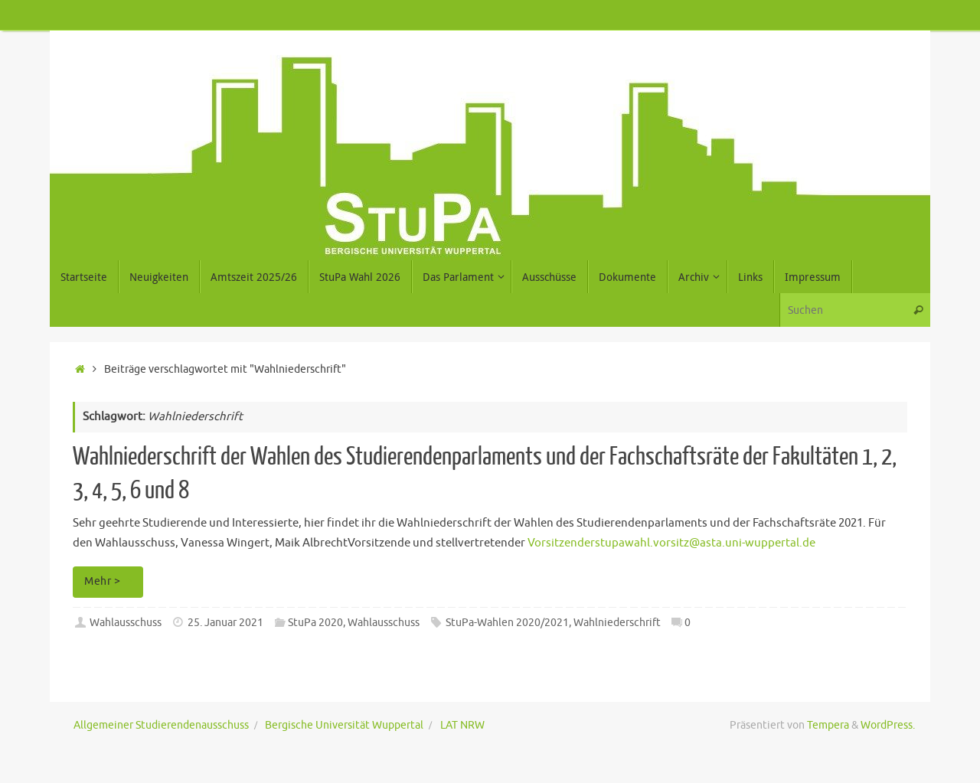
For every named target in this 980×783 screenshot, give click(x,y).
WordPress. (888, 725)
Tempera (828, 725)
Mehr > (110, 581)
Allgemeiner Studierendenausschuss (161, 725)
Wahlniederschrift (617, 622)
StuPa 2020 (315, 622)
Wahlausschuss (126, 622)
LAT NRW (462, 725)
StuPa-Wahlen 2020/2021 (507, 622)
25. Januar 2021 (225, 622)
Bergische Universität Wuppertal (344, 725)
